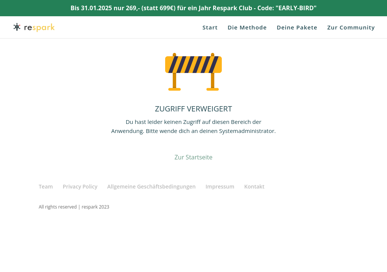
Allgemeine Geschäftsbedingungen (151, 186)
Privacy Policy (80, 186)
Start (210, 28)
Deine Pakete (297, 28)
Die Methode (247, 28)
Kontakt (254, 186)
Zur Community (351, 28)
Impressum (220, 186)
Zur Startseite (194, 157)
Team (46, 186)
